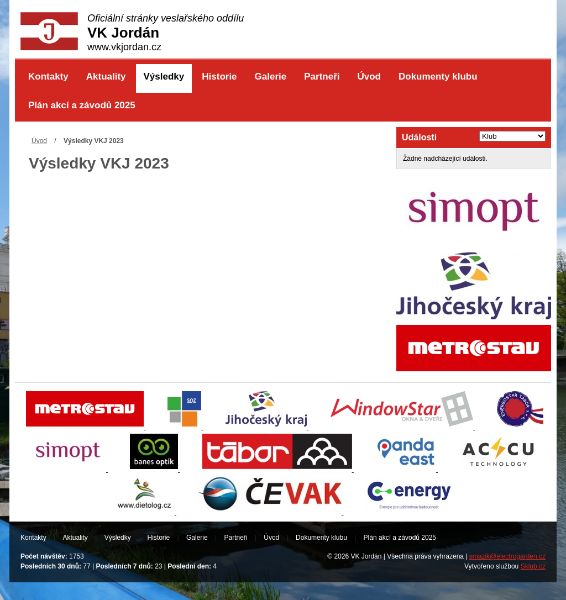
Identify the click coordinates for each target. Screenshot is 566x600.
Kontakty (48, 76)
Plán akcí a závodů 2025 (81, 105)
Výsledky (164, 76)
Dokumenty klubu (438, 76)
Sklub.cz (533, 566)
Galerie (271, 76)
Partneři (321, 76)
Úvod (369, 76)
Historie (219, 76)
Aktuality (106, 76)
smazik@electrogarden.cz (507, 556)
